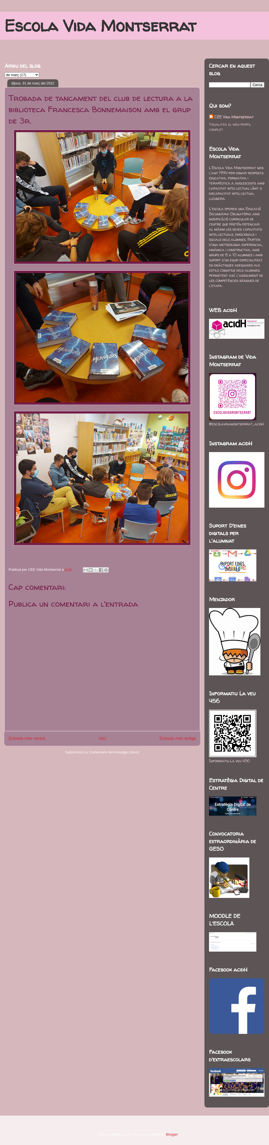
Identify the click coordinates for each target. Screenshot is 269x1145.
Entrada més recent (27, 738)
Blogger (172, 1134)
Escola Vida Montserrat (100, 26)
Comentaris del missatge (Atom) (114, 752)
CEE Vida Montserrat (234, 116)
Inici (102, 738)
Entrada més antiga (178, 738)
